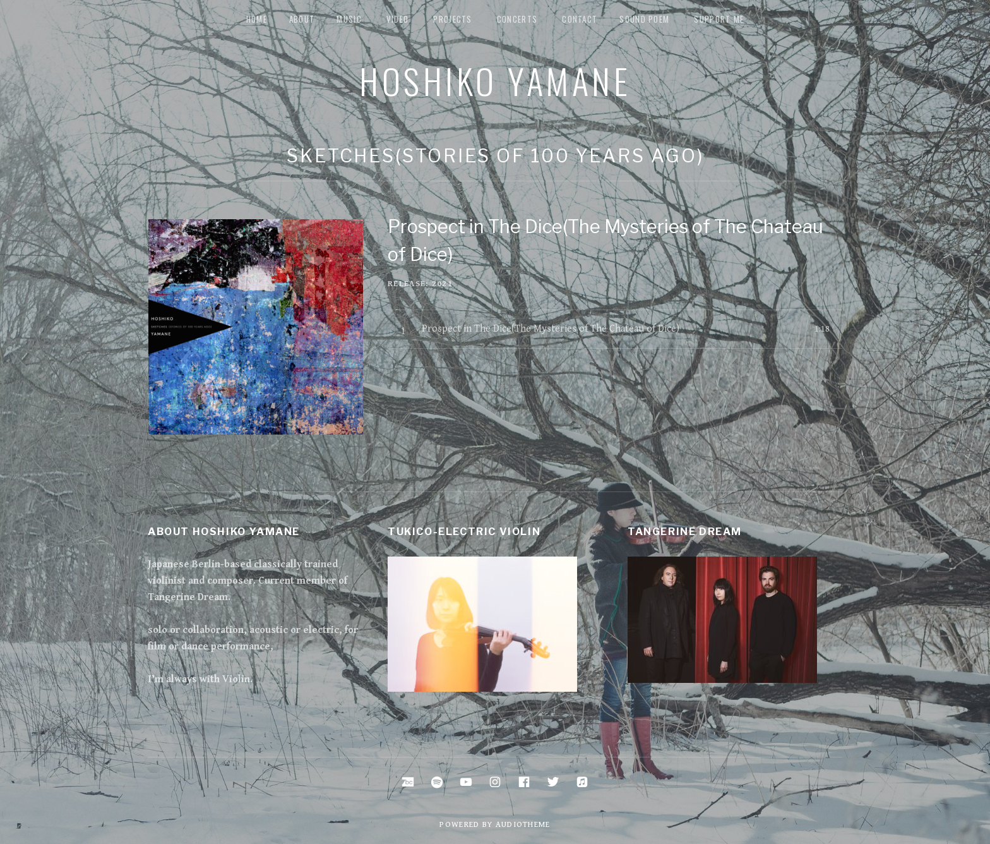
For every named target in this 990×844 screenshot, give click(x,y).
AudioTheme (523, 824)
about (302, 19)
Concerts (517, 19)
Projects (452, 19)
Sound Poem (644, 19)
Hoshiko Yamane (495, 80)
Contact (579, 19)
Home (256, 19)
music (349, 19)
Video (397, 19)
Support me (719, 19)
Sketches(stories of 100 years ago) (495, 156)
